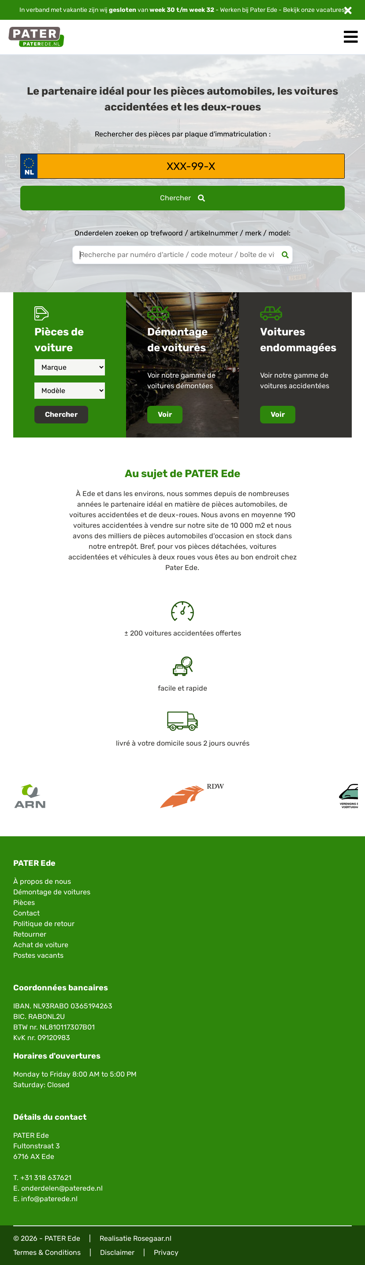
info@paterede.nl (49, 1199)
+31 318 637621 (45, 1177)
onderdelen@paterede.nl (62, 1188)
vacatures (330, 10)
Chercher (182, 198)
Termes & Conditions (47, 1252)
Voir (165, 414)
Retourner (29, 934)
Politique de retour (43, 923)
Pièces (24, 902)
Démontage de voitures (51, 892)
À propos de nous (42, 881)
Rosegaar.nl (152, 1238)
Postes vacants (38, 955)
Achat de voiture (40, 945)
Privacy (166, 1252)
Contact (26, 913)
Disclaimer (117, 1252)
